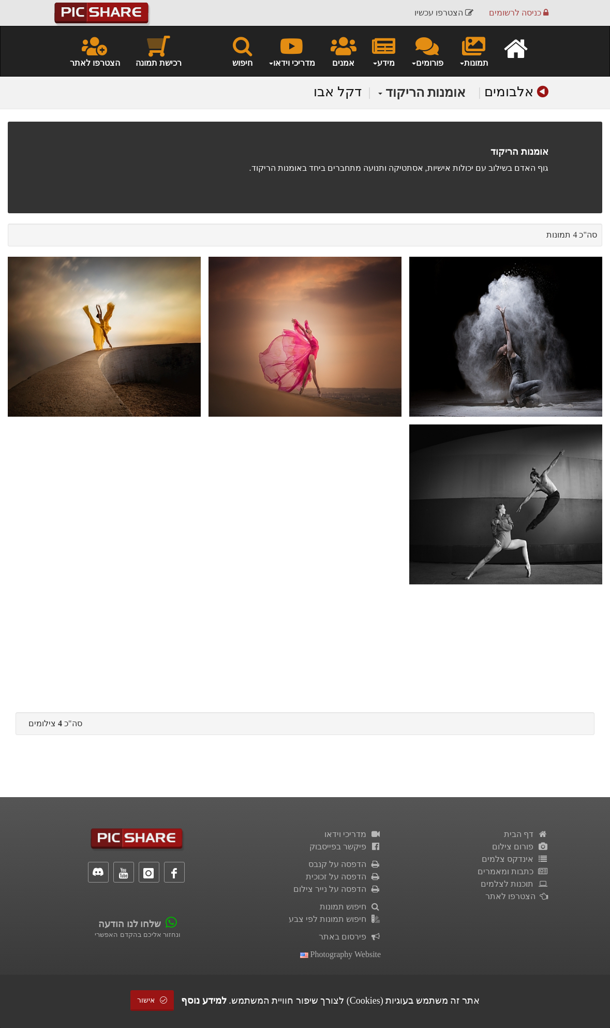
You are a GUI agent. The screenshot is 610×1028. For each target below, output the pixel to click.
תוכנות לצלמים (514, 883)
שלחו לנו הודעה (129, 924)
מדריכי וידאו (352, 834)
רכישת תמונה (159, 50)
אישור (152, 1000)
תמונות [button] (473, 50)
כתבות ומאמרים (513, 871)
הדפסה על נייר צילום (337, 889)
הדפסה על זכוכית (343, 876)
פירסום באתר (350, 936)
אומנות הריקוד (422, 92)
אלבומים (508, 91)
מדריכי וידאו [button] (291, 50)
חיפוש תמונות (350, 906)
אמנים (343, 50)
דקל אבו (338, 91)
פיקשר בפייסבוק (345, 846)
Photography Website (340, 954)
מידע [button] (383, 50)
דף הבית (526, 834)
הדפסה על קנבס (344, 864)
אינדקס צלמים (515, 859)
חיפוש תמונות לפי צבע (335, 919)
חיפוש (242, 50)
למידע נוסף (204, 1000)
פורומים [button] (427, 50)
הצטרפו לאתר (95, 50)
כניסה (518, 12)
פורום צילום (520, 846)
